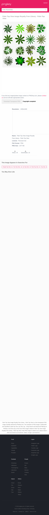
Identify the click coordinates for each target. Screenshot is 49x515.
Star (12, 490)
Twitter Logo (34, 445)
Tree (12, 492)
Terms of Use (33, 511)
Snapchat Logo (35, 452)
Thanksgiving (14, 467)
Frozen (26, 463)
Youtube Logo (34, 448)
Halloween (14, 465)
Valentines (14, 470)
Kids (25, 474)
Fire (12, 485)
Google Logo (34, 455)
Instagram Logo (35, 443)
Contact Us (21, 511)
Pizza (12, 443)
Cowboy (26, 472)
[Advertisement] (23, 80)
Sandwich (13, 445)
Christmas (13, 463)
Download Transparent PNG (12, 101)
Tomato (13, 450)
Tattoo (19, 494)
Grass (12, 487)
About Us (15, 511)
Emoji (19, 483)
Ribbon (20, 492)
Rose (19, 487)
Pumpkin (13, 452)
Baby (25, 467)
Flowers (20, 485)
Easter (13, 472)
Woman (26, 470)
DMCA (26, 511)
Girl (25, 465)
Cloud (12, 483)
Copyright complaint (29, 101)
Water (19, 490)
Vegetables (14, 448)
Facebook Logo (35, 450)
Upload (45, 2)
